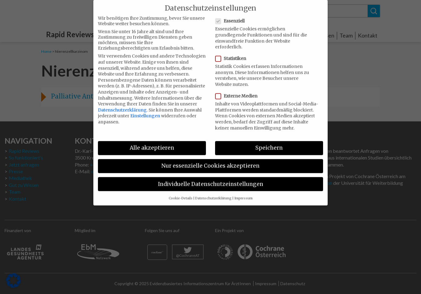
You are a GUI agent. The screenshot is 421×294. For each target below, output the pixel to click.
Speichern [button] (269, 142)
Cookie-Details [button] (181, 192)
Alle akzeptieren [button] (152, 142)
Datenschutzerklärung (122, 104)
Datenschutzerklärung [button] (213, 192)
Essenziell (232, 15)
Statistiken (232, 53)
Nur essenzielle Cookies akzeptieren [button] (210, 160)
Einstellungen (145, 110)
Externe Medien (238, 90)
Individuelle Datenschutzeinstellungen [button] (210, 178)
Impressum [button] (243, 192)
